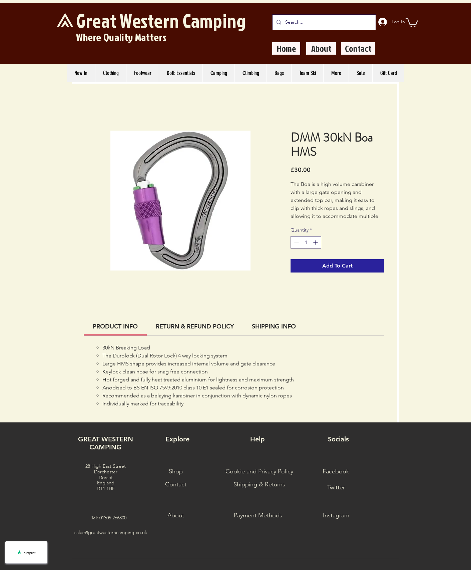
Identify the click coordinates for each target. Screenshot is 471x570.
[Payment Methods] (258, 515)
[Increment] (316, 242)
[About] (321, 48)
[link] (115, 326)
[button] (412, 22)
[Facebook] (336, 471)
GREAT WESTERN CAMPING (105, 443)
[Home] (286, 48)
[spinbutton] (306, 242)
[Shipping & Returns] (259, 484)
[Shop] (175, 471)
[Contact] (358, 48)
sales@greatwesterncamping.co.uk (110, 532)
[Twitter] (336, 487)
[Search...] (323, 22)
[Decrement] (296, 242)
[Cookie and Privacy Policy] (259, 471)
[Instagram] (336, 515)
